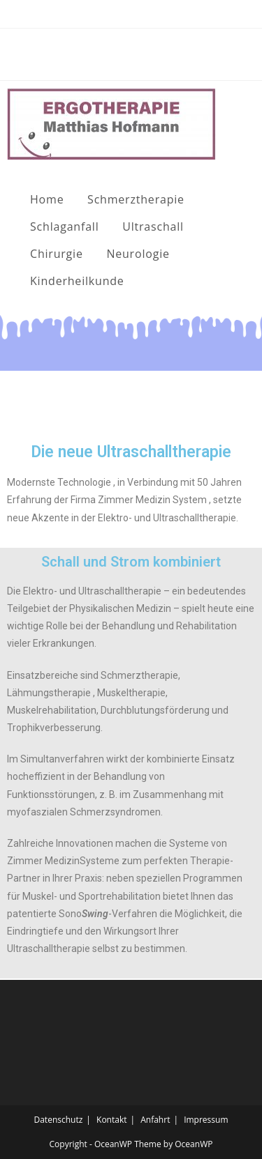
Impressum (206, 1120)
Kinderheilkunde (77, 281)
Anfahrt (155, 1120)
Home (47, 199)
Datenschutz (58, 1120)
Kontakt (111, 1120)
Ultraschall (153, 226)
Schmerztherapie (135, 199)
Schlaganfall (64, 226)
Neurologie (137, 253)
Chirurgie (56, 253)
